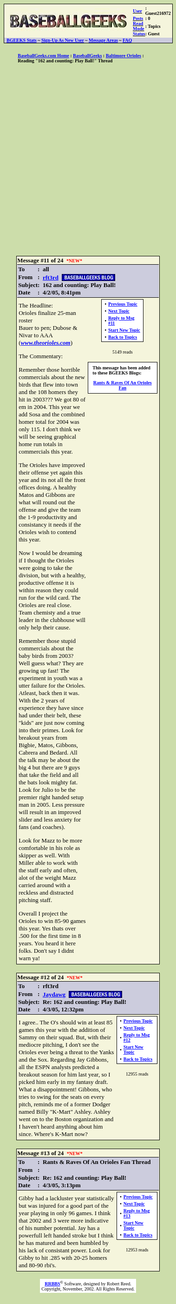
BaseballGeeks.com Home (43, 55)
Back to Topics (122, 337)
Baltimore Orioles (123, 55)
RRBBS (52, 1283)
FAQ (127, 40)
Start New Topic (124, 330)
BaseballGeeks (87, 55)
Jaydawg (54, 994)
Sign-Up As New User (62, 40)
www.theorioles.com (46, 342)
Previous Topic (122, 304)
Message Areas (103, 40)
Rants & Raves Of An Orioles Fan (122, 385)
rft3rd (51, 277)
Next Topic (119, 311)
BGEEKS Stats (22, 40)
